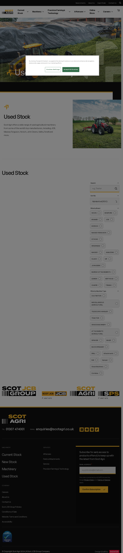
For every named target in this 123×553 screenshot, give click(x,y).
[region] (62, 65)
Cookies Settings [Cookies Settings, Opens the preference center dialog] (53, 69)
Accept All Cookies (71, 69)
